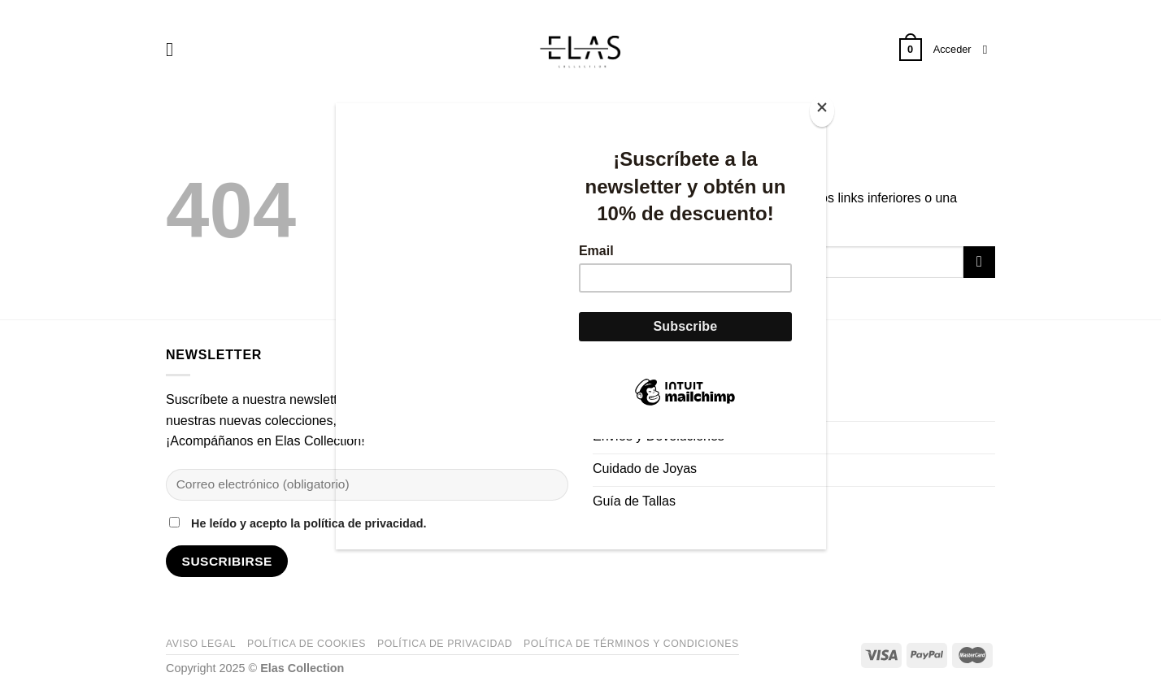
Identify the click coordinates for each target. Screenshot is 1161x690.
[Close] (822, 111)
